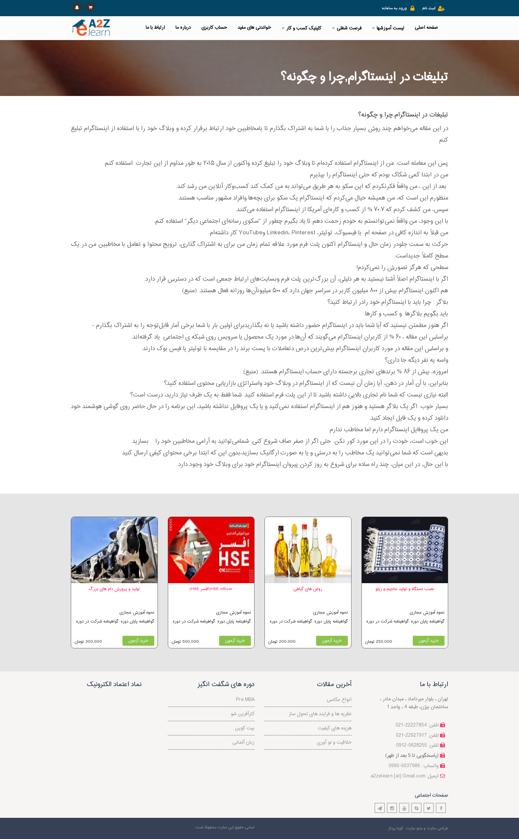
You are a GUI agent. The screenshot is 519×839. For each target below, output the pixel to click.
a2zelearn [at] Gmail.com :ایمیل (405, 776)
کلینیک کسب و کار (301, 28)
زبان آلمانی (243, 742)
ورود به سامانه (394, 8)
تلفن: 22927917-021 (417, 735)
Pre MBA (245, 700)
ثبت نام (429, 8)
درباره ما (183, 27)
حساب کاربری (214, 27)
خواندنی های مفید (254, 27)
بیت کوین (245, 728)
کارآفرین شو (243, 714)
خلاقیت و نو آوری (334, 742)
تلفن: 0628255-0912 (417, 745)
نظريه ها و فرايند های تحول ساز (320, 714)
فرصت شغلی (346, 28)
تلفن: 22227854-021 (417, 725)
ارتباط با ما (155, 27)
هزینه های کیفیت (335, 728)
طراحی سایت (437, 828)
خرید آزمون (138, 640)
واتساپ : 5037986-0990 (414, 766)
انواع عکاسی (339, 700)
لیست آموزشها (388, 28)
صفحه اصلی (426, 27)
